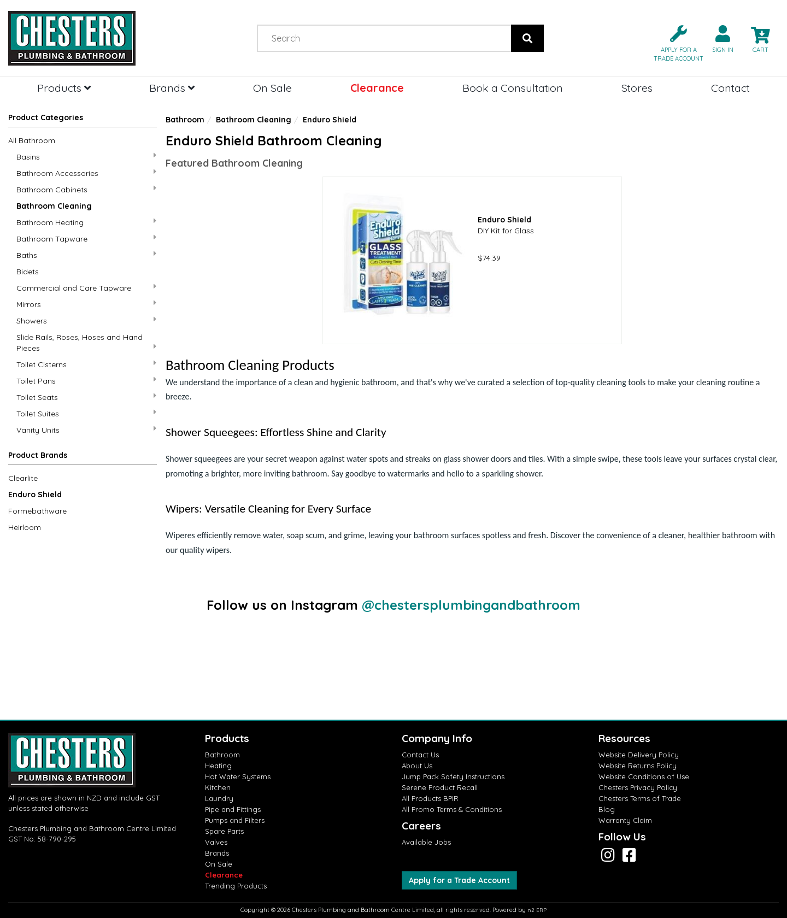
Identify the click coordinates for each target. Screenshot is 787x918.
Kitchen (218, 787)
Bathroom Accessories (86, 173)
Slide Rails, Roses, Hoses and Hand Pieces (86, 342)
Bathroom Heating (86, 222)
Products (64, 88)
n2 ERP (537, 910)
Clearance (377, 88)
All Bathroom (31, 140)
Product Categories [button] (45, 117)
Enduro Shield (35, 494)
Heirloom (24, 527)
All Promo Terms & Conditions (452, 809)
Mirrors (86, 304)
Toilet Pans (86, 380)
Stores (637, 88)
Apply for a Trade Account (459, 880)
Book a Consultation (512, 88)
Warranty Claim (625, 820)
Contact (730, 88)
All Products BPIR (430, 798)
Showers (86, 320)
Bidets (27, 271)
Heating (218, 765)
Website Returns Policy (637, 765)
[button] (674, 42)
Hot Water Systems (238, 776)
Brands (172, 88)
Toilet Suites (86, 413)
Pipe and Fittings (233, 809)
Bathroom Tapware (86, 238)
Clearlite (23, 478)
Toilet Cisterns (86, 364)
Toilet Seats (86, 397)
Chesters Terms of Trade (639, 798)
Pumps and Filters (235, 820)
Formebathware (37, 511)
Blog (606, 809)
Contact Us (420, 754)
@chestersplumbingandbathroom (471, 605)
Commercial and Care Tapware (86, 288)
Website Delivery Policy (638, 754)
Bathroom (185, 120)
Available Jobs (426, 842)
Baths (86, 255)
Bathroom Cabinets (86, 189)
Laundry (219, 798)
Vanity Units (86, 430)
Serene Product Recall (440, 787)
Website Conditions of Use (643, 776)
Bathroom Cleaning (54, 206)
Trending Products (236, 885)
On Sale (272, 88)
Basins (86, 156)
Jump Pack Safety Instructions (453, 776)
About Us (417, 765)
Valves (216, 842)
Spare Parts (224, 831)
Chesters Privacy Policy (637, 787)
